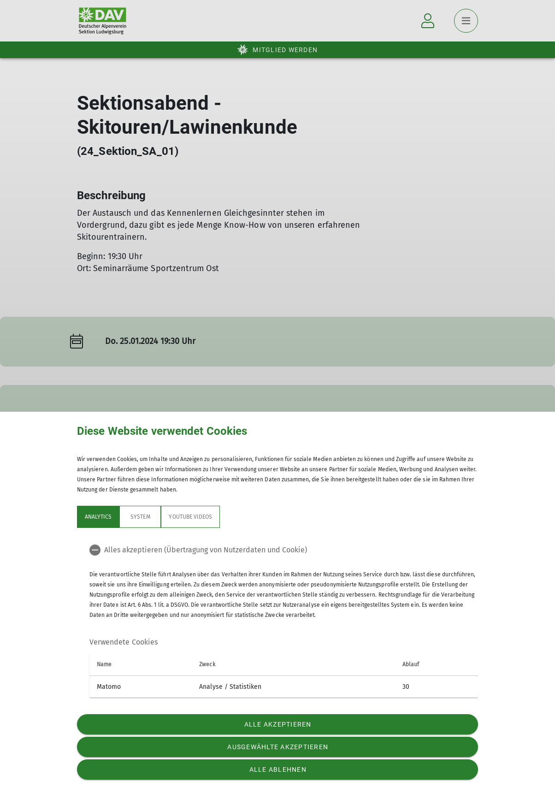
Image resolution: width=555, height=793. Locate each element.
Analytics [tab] (98, 517)
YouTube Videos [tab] (190, 517)
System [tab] (140, 517)
